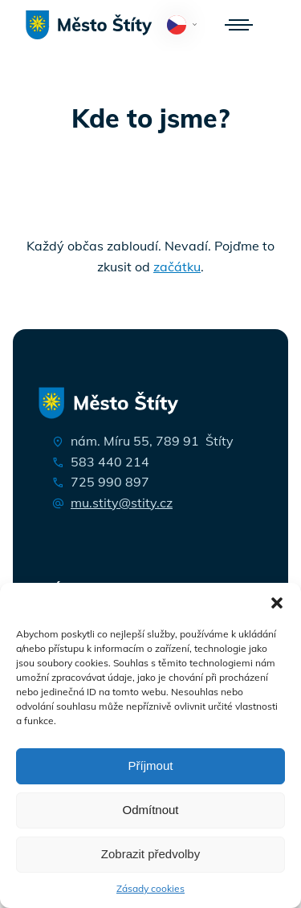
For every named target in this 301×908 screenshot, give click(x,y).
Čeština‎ (185, 26)
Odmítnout (150, 809)
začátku (177, 267)
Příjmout (150, 765)
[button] (277, 603)
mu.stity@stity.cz (122, 503)
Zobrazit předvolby (150, 854)
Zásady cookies (150, 888)
